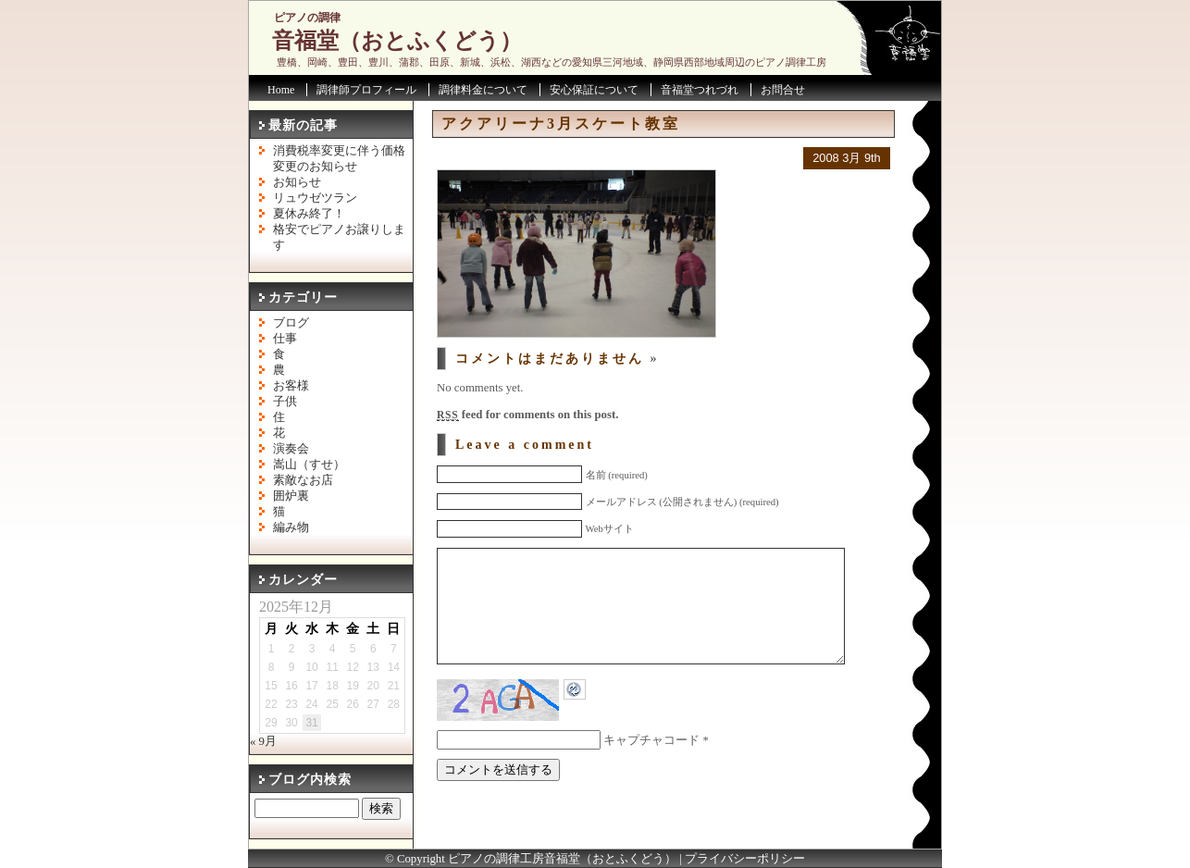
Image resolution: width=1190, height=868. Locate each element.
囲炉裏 (291, 496)
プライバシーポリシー (745, 858)
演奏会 (291, 448)
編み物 (291, 527)
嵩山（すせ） (309, 464)
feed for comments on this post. (527, 414)
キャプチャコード (651, 768)
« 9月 (263, 741)
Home (280, 89)
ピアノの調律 (307, 17)
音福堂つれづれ (699, 89)
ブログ (291, 322)
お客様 (291, 385)
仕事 (285, 338)
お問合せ (783, 89)
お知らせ (297, 182)
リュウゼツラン (315, 198)
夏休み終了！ (309, 213)
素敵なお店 (303, 480)
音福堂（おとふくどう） (397, 41)
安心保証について (594, 89)
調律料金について (483, 89)
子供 (285, 401)
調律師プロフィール (366, 89)
